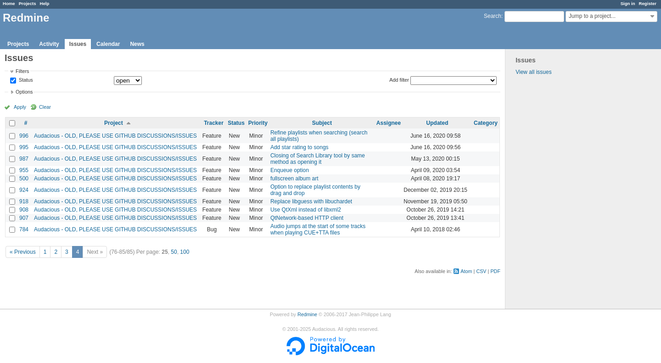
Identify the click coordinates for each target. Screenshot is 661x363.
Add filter (399, 80)
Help (45, 3)
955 (23, 170)
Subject (322, 123)
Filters (22, 71)
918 (23, 201)
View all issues (533, 72)
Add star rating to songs (299, 147)
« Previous (23, 252)
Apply (20, 107)
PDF (495, 271)
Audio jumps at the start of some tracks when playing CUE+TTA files (317, 229)
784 (23, 229)
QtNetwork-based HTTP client (306, 218)
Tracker (214, 123)
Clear (45, 107)
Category (486, 123)
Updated (437, 123)
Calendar (108, 44)
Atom (466, 271)
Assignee (388, 123)
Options (24, 92)
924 (23, 190)
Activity (49, 44)
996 (23, 136)
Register (647, 3)
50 (174, 252)
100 (184, 252)
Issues (77, 44)
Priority (258, 123)
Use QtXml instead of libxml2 (305, 210)
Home (9, 3)
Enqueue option (289, 170)
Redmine (307, 314)
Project (113, 123)
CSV (481, 271)
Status (25, 80)
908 (23, 210)
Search (492, 16)
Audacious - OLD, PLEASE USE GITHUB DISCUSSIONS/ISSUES (115, 136)
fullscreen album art (294, 178)
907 (23, 218)
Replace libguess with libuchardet (311, 201)
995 (23, 147)
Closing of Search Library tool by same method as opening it (317, 158)
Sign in (628, 3)
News (137, 44)
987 (23, 159)
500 (23, 178)
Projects (27, 3)
